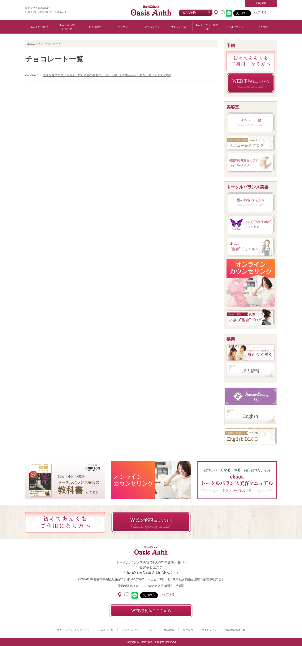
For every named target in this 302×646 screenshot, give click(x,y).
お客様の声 (95, 26)
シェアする (259, 12)
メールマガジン (235, 26)
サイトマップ (209, 629)
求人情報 (263, 26)
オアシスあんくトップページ (73, 629)
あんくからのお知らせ (67, 26)
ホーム (31, 43)
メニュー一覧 (105, 629)
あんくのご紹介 (39, 26)
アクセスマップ (151, 26)
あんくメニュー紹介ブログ (206, 26)
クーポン (123, 26)
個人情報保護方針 (235, 629)
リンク (152, 629)
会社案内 (188, 629)
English (261, 3)
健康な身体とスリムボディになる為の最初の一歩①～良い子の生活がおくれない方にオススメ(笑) (107, 75)
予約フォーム (178, 26)
